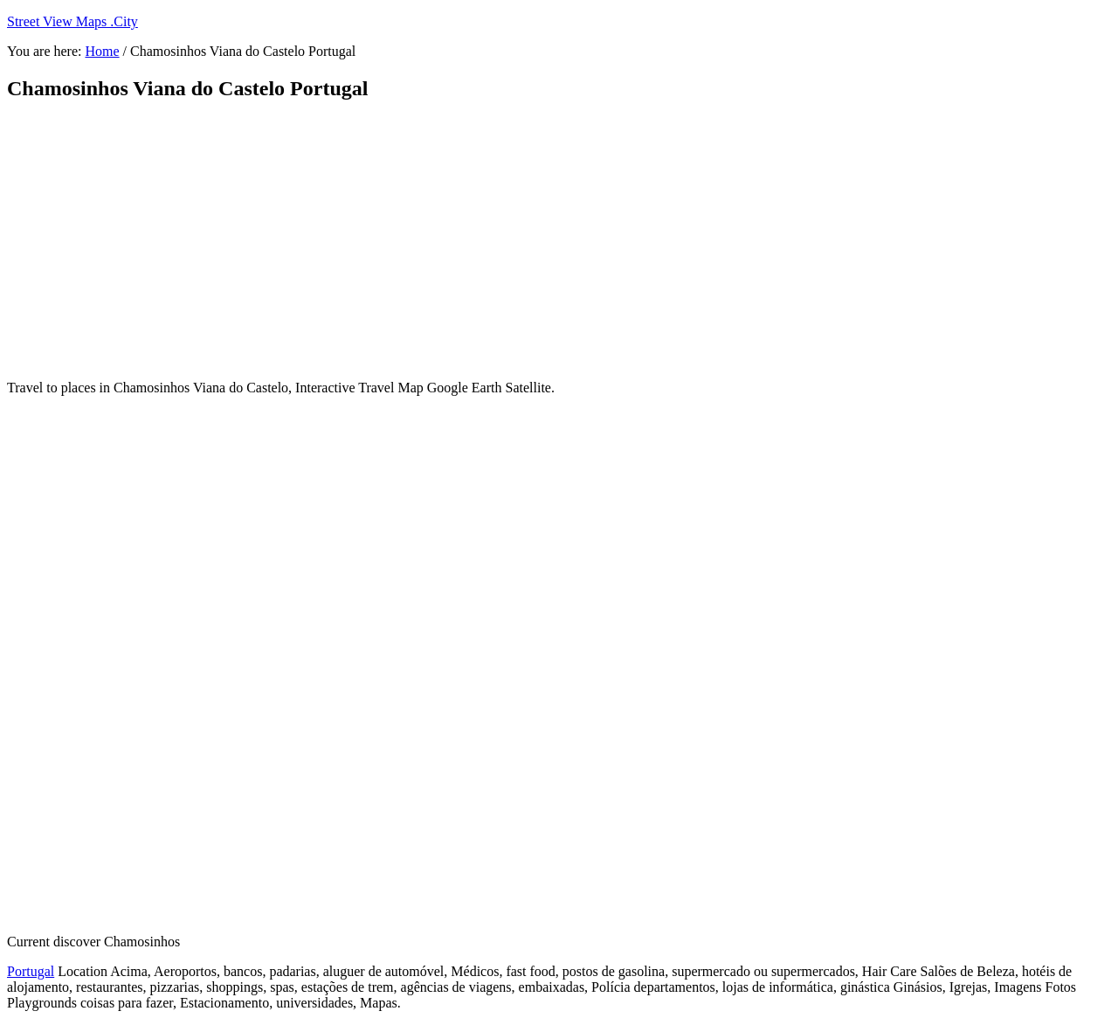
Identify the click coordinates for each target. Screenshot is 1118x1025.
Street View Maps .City (72, 21)
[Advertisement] (430, 240)
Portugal (30, 971)
